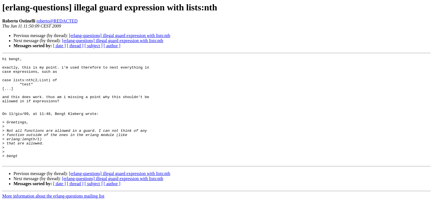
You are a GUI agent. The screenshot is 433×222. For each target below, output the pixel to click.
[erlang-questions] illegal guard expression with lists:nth (119, 35)
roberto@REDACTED (57, 21)
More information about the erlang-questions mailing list (53, 217)
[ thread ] (75, 45)
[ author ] (112, 45)
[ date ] (59, 45)
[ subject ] (94, 45)
